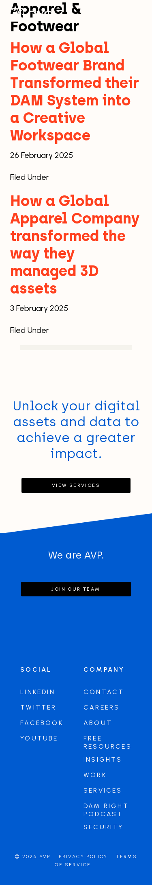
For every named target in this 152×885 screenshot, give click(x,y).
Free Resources (107, 742)
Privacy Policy (83, 856)
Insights (102, 759)
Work (95, 775)
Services (102, 790)
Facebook (41, 723)
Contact (103, 692)
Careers (101, 707)
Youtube (39, 738)
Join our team (75, 589)
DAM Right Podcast (106, 810)
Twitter (38, 707)
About (97, 723)
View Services (76, 485)
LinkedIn (37, 692)
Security (103, 827)
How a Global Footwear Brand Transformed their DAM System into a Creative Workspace (74, 91)
